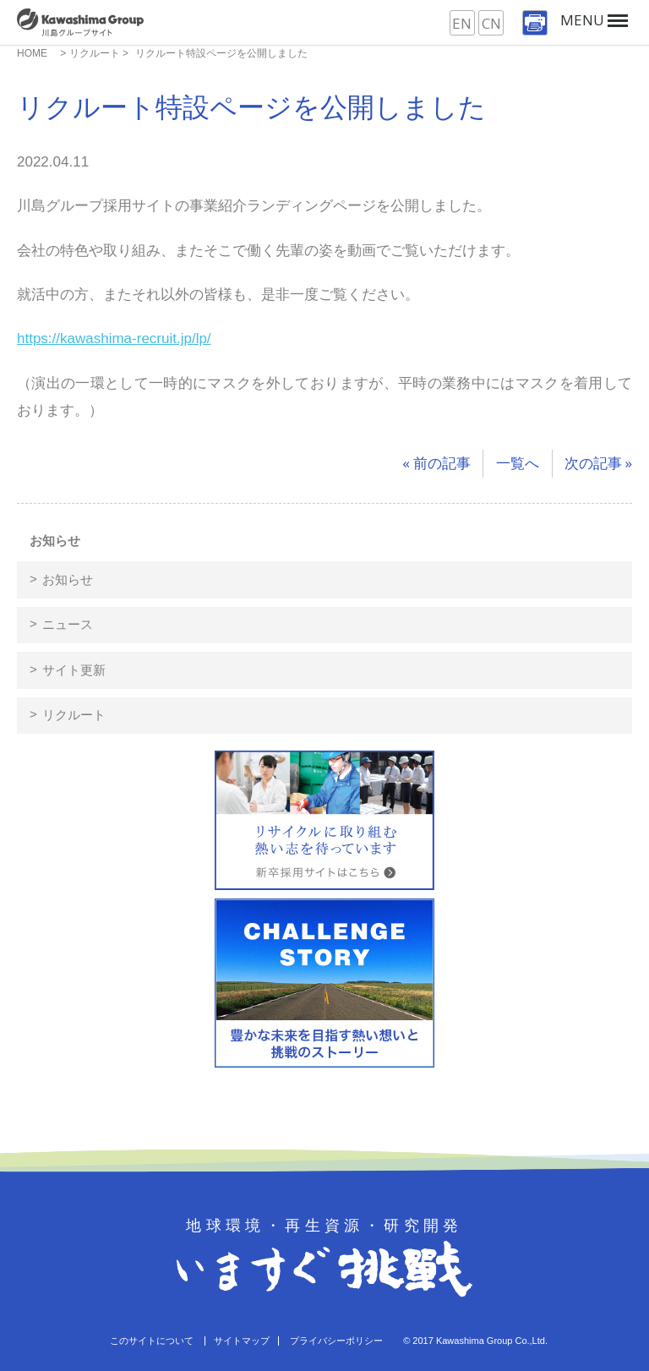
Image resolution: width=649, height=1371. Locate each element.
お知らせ (55, 540)
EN (462, 23)
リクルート (74, 714)
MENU (594, 20)
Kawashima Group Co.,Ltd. (492, 1340)
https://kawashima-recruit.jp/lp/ (114, 338)
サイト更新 (74, 670)
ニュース (67, 624)
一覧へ (517, 462)
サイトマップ (242, 1340)
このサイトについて (152, 1340)
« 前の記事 (436, 462)
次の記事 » (598, 462)
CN (491, 23)
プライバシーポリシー (336, 1340)
